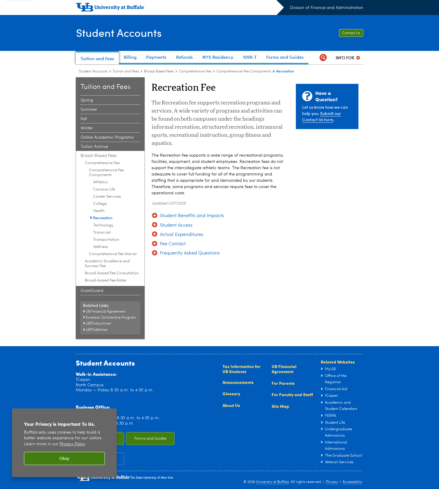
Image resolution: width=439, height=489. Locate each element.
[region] (64, 442)
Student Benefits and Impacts (192, 216)
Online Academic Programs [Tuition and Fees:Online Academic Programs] (107, 137)
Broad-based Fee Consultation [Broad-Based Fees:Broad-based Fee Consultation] (112, 273)
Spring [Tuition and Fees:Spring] (87, 100)
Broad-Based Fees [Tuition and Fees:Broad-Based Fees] (159, 71)
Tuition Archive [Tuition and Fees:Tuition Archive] (94, 147)
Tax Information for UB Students (241, 369)
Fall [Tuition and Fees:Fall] (84, 119)
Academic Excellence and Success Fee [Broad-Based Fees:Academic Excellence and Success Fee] (107, 263)
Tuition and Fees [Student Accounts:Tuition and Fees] (126, 71)
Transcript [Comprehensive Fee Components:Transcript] (102, 232)
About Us (231, 405)
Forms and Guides (150, 438)
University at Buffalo (272, 482)
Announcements (238, 382)
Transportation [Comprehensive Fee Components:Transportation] (106, 240)
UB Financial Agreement (284, 369)
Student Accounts (119, 32)
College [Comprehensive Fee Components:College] (100, 204)
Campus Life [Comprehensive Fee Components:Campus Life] (104, 189)
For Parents (283, 383)
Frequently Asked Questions (190, 253)
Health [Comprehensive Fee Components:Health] (99, 211)
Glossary (231, 393)
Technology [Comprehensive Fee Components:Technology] (103, 225)
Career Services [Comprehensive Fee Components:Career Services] (107, 197)
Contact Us (351, 33)
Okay (64, 458)
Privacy (332, 482)
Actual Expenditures (181, 234)
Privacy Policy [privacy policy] (72, 444)
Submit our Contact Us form (321, 116)
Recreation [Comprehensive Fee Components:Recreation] (103, 217)
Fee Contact (173, 244)
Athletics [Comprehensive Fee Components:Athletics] (100, 182)
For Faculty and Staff (292, 394)
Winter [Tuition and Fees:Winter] (87, 128)
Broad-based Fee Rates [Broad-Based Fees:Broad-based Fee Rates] (105, 280)
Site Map (280, 406)
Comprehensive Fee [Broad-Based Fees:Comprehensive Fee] (195, 71)
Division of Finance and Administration (326, 8)
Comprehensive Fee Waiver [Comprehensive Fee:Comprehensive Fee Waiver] (113, 254)
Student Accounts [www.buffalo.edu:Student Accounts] (93, 71)
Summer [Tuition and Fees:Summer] (89, 110)
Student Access (176, 225)
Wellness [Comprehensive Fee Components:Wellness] (100, 247)
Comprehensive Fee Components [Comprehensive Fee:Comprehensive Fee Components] (244, 71)
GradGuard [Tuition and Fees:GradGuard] (92, 291)
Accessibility (352, 482)
